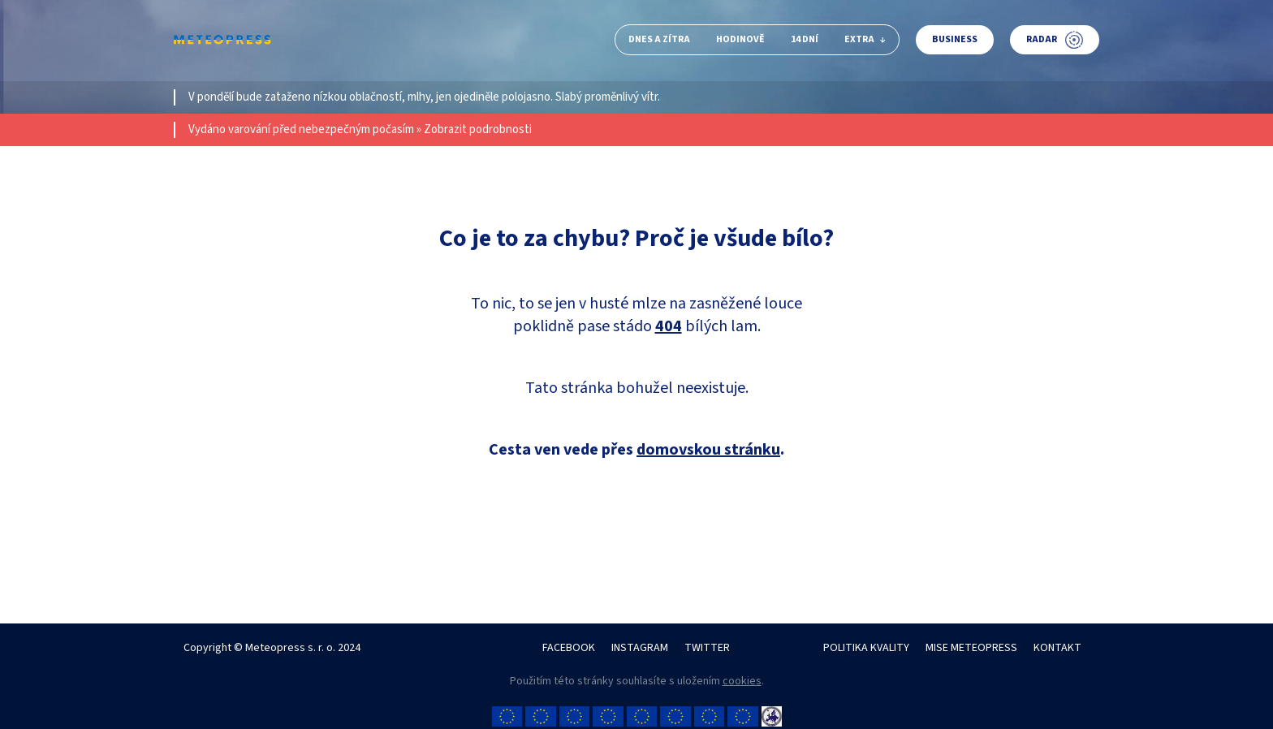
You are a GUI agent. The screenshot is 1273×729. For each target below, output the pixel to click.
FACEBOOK (568, 648)
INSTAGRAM (639, 648)
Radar (1054, 40)
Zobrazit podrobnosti (478, 129)
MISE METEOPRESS (971, 648)
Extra (865, 39)
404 (668, 326)
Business (954, 39)
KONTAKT (1057, 648)
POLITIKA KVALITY (866, 648)
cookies (742, 681)
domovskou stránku (708, 449)
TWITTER (707, 648)
